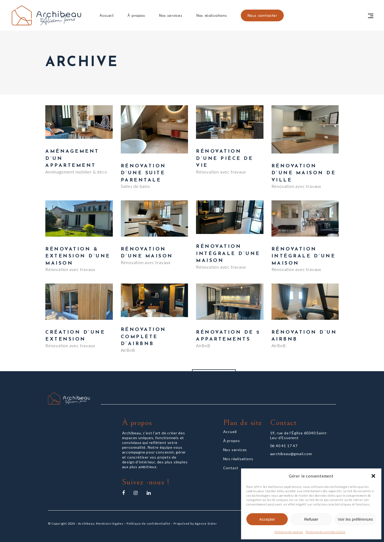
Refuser (311, 519)
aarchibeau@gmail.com (291, 453)
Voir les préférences (355, 519)
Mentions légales (109, 523)
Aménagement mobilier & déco (76, 171)
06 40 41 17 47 (284, 445)
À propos (231, 440)
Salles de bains (135, 186)
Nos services (235, 449)
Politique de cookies (288, 531)
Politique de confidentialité (325, 531)
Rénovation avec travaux (221, 171)
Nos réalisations (238, 458)
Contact (231, 468)
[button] (373, 476)
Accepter (267, 519)
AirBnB (128, 350)
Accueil (230, 431)
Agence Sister (206, 523)
